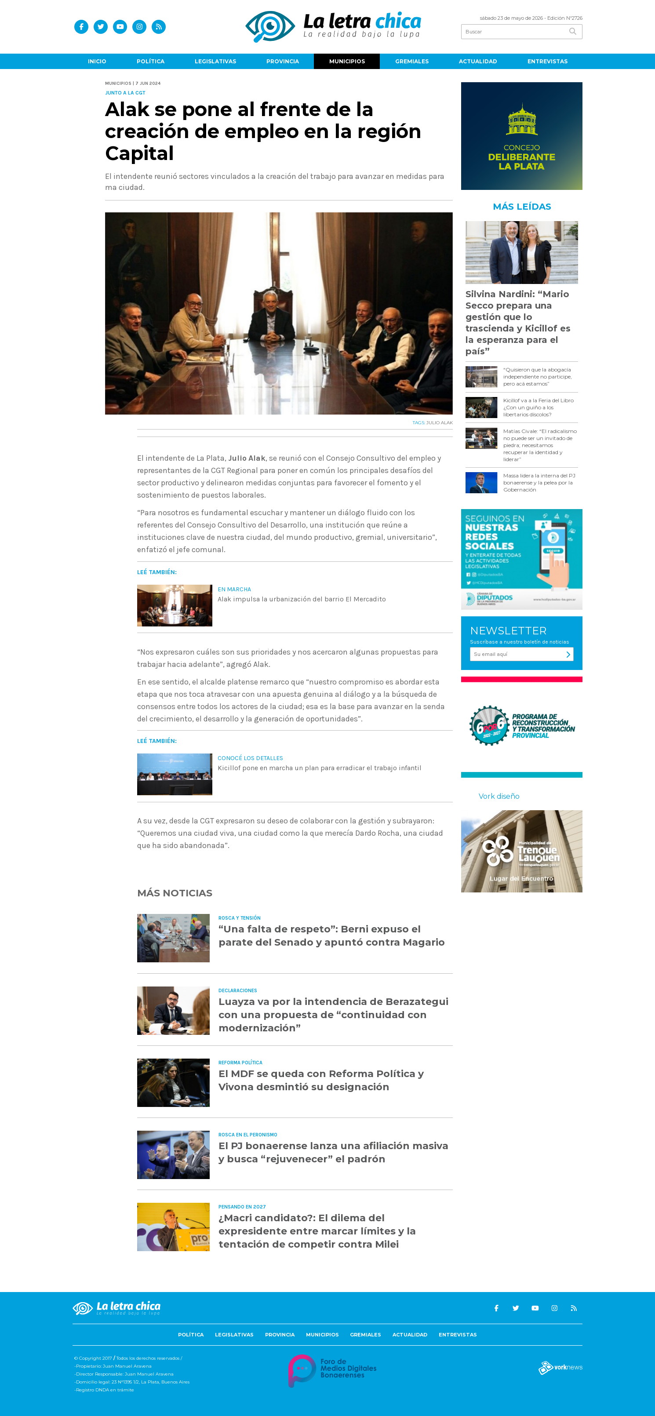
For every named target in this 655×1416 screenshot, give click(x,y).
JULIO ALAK (439, 423)
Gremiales (412, 61)
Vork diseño (499, 796)
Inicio (97, 61)
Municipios (347, 61)
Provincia (282, 61)
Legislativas (215, 61)
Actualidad (478, 61)
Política (150, 61)
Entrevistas (548, 61)
